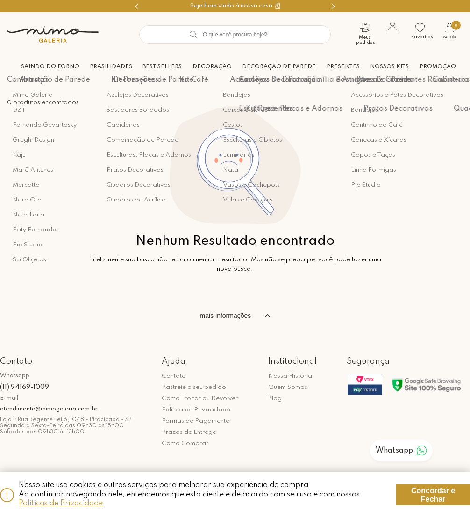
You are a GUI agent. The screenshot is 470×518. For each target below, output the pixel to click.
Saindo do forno (43, 66)
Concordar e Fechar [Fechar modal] (433, 495)
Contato (174, 376)
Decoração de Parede (276, 66)
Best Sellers (157, 66)
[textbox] (235, 34)
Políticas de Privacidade (61, 503)
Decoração (208, 66)
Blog (275, 399)
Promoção (438, 66)
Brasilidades (105, 66)
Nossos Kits (388, 66)
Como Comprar (185, 443)
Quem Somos (287, 387)
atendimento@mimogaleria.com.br (49, 409)
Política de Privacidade (196, 410)
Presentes (341, 66)
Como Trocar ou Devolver (200, 399)
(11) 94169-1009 (24, 387)
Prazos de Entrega (189, 432)
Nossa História (290, 376)
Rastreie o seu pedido (194, 387)
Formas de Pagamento (196, 421)
